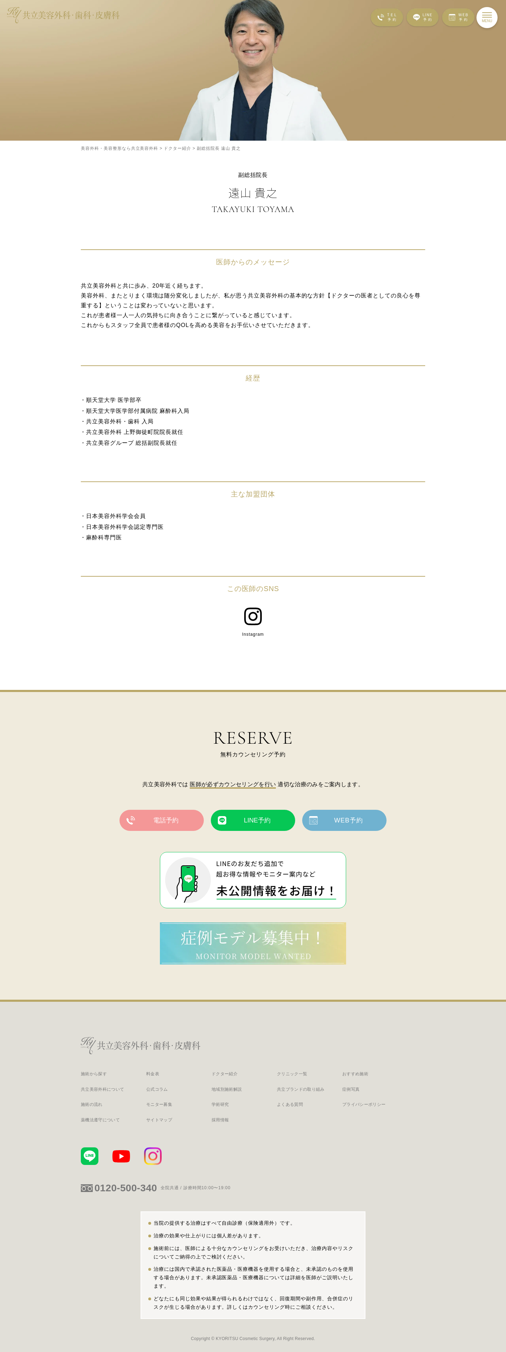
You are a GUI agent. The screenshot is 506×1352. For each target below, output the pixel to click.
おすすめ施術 (355, 1074)
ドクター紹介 (225, 1074)
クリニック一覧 (292, 1074)
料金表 (152, 1074)
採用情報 (220, 1120)
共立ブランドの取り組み (301, 1089)
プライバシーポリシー (363, 1104)
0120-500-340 (126, 1188)
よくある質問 (290, 1104)
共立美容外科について (102, 1089)
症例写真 (350, 1089)
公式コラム (157, 1089)
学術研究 (220, 1104)
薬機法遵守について (100, 1120)
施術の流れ (92, 1104)
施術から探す (94, 1074)
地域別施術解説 (227, 1089)
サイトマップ (159, 1120)
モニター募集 (159, 1104)
